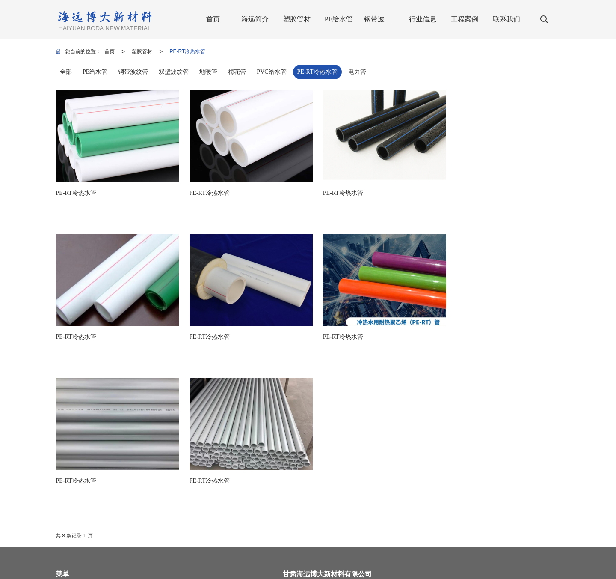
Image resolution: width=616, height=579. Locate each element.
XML (212, 560)
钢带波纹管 (68, 476)
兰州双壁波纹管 (164, 568)
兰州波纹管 (371, 568)
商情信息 (233, 560)
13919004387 (448, 453)
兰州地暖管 (283, 568)
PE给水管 (142, 459)
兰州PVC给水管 (246, 568)
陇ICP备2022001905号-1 (293, 560)
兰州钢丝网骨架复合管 (326, 568)
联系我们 (141, 493)
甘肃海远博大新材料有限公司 (141, 560)
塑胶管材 (142, 51)
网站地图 (190, 560)
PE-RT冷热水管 (187, 51)
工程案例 (66, 493)
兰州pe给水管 (125, 568)
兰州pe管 (94, 568)
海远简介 (141, 442)
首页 (109, 51)
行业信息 (141, 476)
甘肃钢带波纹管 (205, 568)
